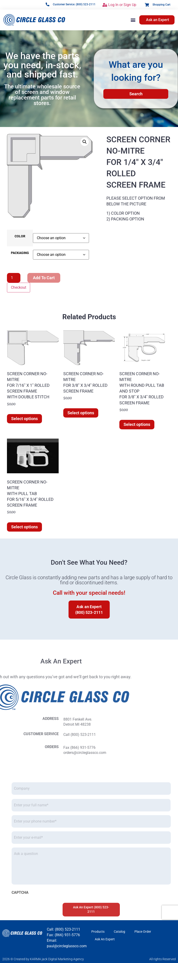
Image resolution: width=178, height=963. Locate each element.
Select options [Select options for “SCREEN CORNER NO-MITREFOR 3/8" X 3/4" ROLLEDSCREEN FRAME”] (80, 412)
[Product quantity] (13, 278)
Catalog (119, 931)
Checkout (18, 287)
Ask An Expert (105, 939)
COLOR (20, 236)
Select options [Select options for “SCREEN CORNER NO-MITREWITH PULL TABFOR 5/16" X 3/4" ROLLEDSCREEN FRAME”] (24, 526)
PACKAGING (20, 253)
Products (98, 931)
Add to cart (44, 277)
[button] (133, 20)
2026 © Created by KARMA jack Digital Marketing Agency (43, 959)
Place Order (142, 931)
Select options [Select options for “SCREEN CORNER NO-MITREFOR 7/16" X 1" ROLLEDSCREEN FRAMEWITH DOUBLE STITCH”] (24, 418)
